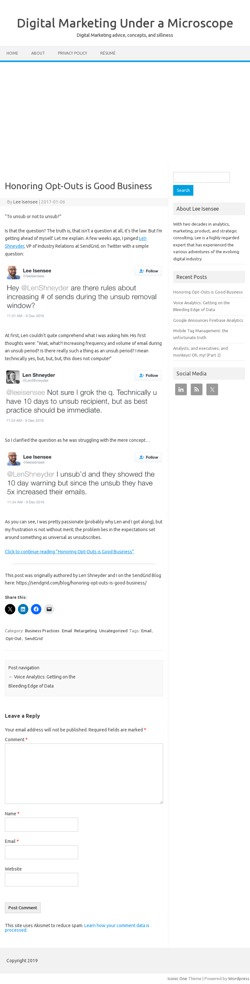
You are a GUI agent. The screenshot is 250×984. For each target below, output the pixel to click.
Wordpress (238, 978)
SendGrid (34, 638)
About (38, 53)
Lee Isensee (25, 201)
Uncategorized (113, 630)
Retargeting (85, 630)
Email (67, 630)
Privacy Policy (72, 53)
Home (12, 53)
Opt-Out (13, 638)
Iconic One (177, 978)
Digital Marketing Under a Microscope (125, 23)
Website (13, 869)
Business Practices (42, 630)
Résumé (108, 53)
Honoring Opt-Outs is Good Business (208, 292)
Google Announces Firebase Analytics (208, 320)
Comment (16, 739)
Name (12, 813)
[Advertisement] (125, 110)
